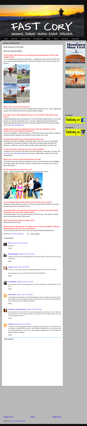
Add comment (8, 339)
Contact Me (75, 39)
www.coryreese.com (17, 125)
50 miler (7, 153)
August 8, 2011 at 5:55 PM (34, 309)
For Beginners (38, 39)
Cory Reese (13, 233)
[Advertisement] (32, 401)
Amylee (10, 267)
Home (6, 39)
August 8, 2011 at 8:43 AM (20, 243)
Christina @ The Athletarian (17, 309)
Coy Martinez (12, 281)
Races (48, 39)
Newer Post (8, 417)
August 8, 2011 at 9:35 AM (21, 267)
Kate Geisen (12, 294)
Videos (56, 39)
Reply (10, 248)
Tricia (10, 243)
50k (20, 153)
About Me (14, 39)
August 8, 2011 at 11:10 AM (25, 281)
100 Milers (65, 39)
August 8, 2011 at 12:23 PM (24, 294)
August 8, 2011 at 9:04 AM (26, 254)
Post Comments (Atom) (18, 421)
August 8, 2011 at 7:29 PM (22, 324)
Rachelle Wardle (13, 254)
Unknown (11, 324)
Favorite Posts (25, 39)
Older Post (56, 417)
